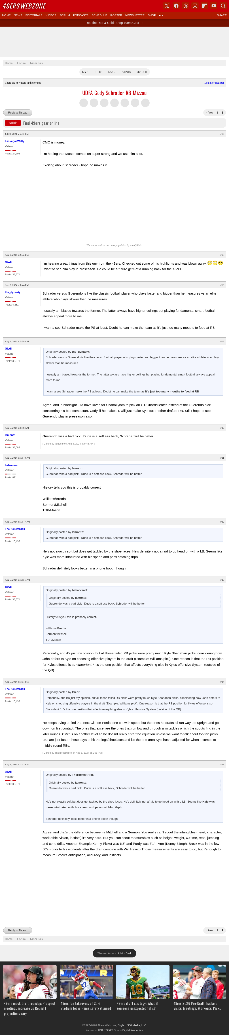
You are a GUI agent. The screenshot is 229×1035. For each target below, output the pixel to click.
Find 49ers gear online (32, 123)
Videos (51, 15)
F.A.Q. (111, 72)
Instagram (195, 5)
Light (120, 944)
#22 (222, 521)
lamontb (10, 435)
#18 (222, 285)
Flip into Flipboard (125, 103)
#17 (222, 254)
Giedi (8, 262)
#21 (222, 457)
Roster (116, 15)
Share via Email (145, 103)
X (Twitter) (166, 5)
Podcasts (81, 15)
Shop (152, 15)
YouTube (213, 5)
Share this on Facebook (94, 103)
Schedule (99, 15)
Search (142, 72)
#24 (222, 681)
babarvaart (12, 465)
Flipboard (204, 5)
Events (126, 72)
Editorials (33, 15)
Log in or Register (214, 82)
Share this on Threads (104, 103)
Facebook (176, 5)
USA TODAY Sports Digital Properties (120, 1021)
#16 (222, 134)
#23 (222, 579)
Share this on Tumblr (114, 103)
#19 (222, 341)
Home (6, 15)
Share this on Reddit (135, 103)
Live (85, 72)
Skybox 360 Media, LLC (132, 1016)
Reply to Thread (17, 112)
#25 (222, 764)
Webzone (23, 5)
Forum (64, 15)
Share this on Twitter (83, 103)
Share (222, 15)
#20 (222, 427)
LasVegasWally (14, 141)
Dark (128, 944)
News (18, 15)
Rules (98, 72)
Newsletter (135, 15)
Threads (185, 5)
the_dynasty (13, 292)
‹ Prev (209, 112)
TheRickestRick (15, 529)
